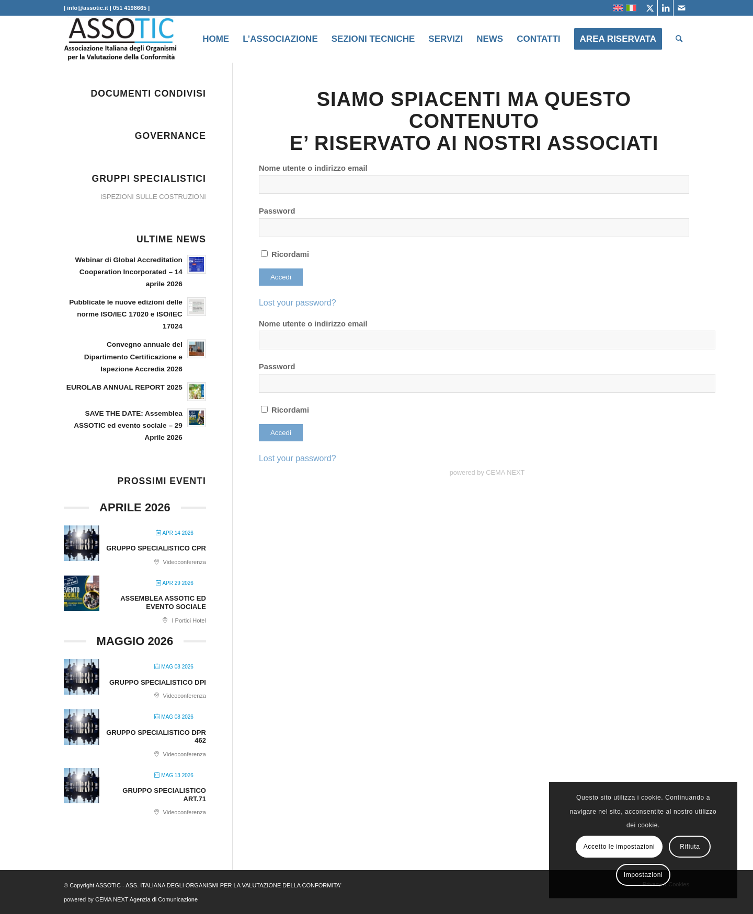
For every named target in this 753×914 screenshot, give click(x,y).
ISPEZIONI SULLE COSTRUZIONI (153, 197)
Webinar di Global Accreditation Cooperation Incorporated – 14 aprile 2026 (128, 272)
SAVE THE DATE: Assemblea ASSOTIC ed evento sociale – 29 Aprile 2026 (128, 425)
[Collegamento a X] (649, 8)
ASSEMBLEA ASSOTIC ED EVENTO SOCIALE (163, 602)
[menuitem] (216, 39)
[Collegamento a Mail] (681, 8)
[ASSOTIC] (121, 39)
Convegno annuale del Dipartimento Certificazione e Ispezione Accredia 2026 (133, 356)
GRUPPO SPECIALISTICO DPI (157, 682)
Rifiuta (690, 846)
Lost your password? (297, 302)
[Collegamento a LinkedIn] (665, 8)
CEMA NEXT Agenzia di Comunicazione (146, 899)
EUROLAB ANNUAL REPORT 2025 (124, 387)
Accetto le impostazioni (619, 846)
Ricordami (285, 254)
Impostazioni (643, 874)
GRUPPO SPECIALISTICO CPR (156, 548)
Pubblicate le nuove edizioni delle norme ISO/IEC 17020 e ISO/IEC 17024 (125, 314)
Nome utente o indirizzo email (313, 168)
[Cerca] (679, 39)
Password (277, 211)
